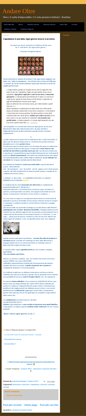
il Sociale (74, 24)
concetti (43, 384)
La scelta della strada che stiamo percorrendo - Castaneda (22, 335)
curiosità (50, 384)
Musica (20, 24)
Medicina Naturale (33, 24)
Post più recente (12, 404)
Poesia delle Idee (9, 24)
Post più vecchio (49, 404)
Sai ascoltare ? (10, 344)
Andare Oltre (18, 11)
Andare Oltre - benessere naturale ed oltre (38, 369)
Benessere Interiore (49, 24)
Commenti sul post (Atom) (21, 410)
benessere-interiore (21, 384)
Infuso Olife (63, 24)
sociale (6, 387)
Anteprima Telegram (27, 29)
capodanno (34, 384)
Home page (30, 404)
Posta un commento (14, 395)
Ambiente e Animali (10, 29)
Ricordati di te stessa (12, 339)
